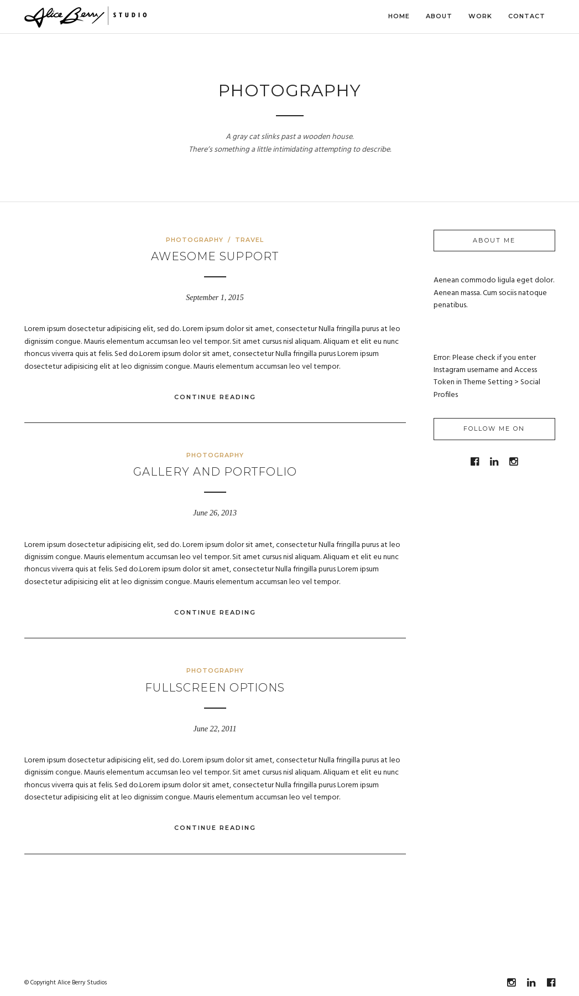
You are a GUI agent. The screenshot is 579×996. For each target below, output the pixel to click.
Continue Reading (215, 397)
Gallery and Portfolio (215, 471)
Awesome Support (215, 256)
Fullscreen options (215, 687)
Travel (249, 240)
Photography (194, 240)
